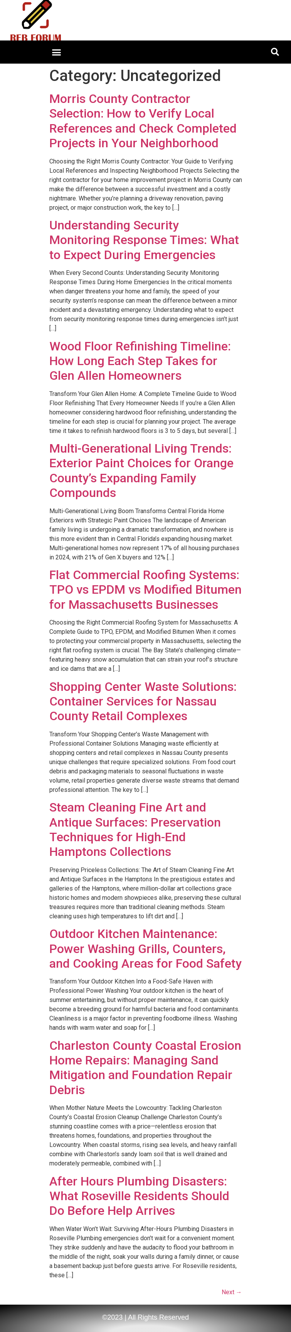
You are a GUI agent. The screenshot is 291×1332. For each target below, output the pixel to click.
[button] (56, 52)
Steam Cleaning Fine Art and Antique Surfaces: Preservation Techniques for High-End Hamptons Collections (135, 829)
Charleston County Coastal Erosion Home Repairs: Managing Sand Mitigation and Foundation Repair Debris (145, 1067)
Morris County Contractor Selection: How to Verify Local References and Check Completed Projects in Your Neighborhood (143, 120)
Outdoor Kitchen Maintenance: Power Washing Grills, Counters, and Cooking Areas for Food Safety (145, 948)
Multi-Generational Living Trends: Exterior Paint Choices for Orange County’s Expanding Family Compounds (141, 470)
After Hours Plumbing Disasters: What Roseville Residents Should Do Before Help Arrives (139, 1196)
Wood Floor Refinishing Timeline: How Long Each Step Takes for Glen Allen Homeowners (140, 361)
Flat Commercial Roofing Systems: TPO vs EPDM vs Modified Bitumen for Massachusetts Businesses (145, 589)
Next (232, 1292)
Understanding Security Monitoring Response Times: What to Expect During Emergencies (144, 240)
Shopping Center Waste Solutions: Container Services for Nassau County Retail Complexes (143, 701)
